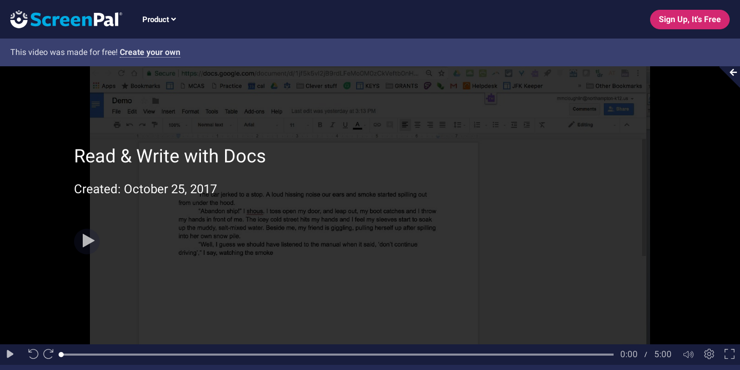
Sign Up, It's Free (690, 19)
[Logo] (61, 19)
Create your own (150, 52)
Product (159, 19)
